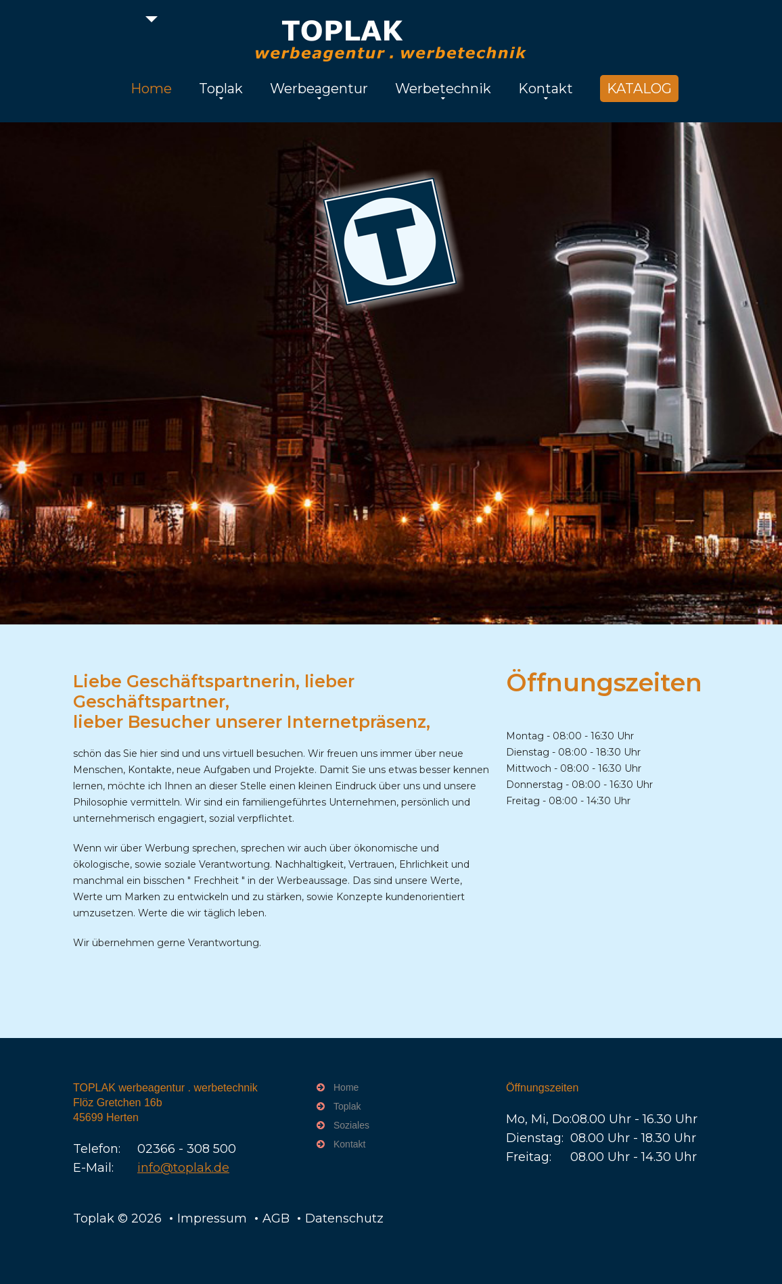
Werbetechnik (443, 87)
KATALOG (639, 88)
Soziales (351, 1125)
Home (151, 87)
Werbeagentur (319, 87)
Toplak (221, 87)
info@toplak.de (183, 1167)
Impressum (212, 1218)
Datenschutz (344, 1218)
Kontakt (545, 87)
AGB (276, 1218)
